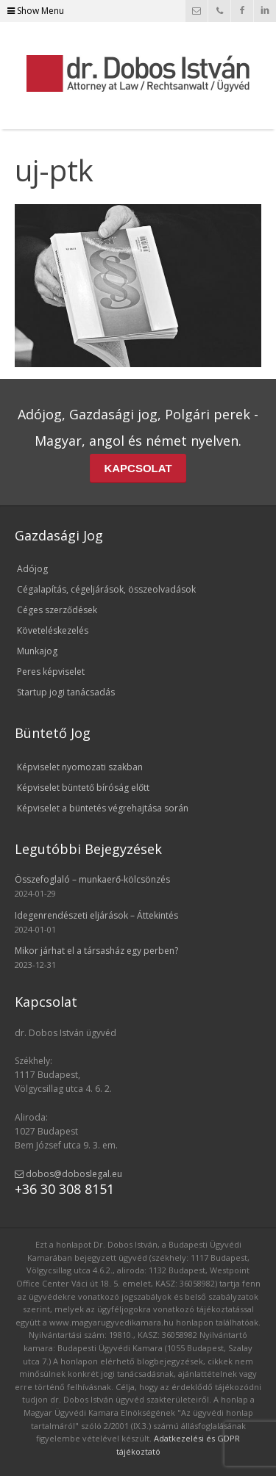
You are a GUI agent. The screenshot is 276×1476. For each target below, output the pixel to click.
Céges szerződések (57, 610)
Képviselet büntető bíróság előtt (83, 787)
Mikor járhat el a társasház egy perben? (96, 950)
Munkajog (37, 651)
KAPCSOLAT (137, 468)
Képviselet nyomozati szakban (80, 767)
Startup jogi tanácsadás (66, 692)
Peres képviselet (51, 671)
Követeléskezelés (52, 630)
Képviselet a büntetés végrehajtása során (102, 808)
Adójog (32, 568)
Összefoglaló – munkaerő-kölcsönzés (92, 879)
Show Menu (35, 10)
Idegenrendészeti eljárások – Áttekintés (96, 915)
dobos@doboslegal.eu (68, 1174)
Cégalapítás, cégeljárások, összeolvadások (106, 589)
